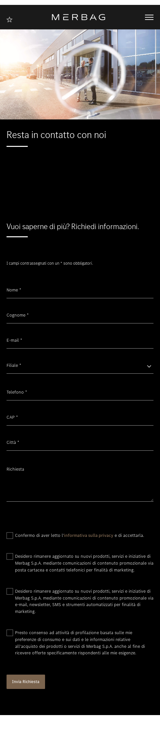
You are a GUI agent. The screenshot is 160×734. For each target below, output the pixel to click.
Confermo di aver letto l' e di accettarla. (79, 535)
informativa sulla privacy (88, 535)
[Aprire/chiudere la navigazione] (149, 17)
